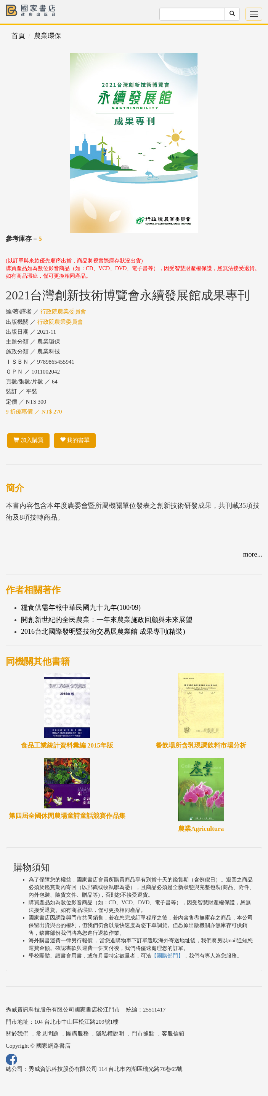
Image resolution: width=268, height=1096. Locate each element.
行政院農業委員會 (63, 312)
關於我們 (17, 1034)
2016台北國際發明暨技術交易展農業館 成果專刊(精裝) (103, 631)
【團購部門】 (167, 956)
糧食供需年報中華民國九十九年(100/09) (81, 607)
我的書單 (75, 440)
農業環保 (47, 36)
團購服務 (77, 1034)
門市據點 (143, 1034)
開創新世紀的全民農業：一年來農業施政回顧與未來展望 (107, 620)
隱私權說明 (110, 1034)
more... (252, 554)
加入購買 (28, 440)
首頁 (18, 36)
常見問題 (47, 1034)
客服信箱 (173, 1034)
